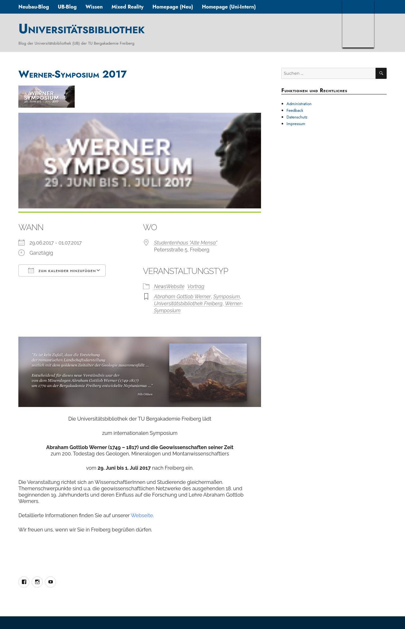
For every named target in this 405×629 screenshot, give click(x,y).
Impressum (296, 124)
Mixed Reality (128, 6)
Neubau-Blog (33, 6)
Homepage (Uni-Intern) (229, 6)
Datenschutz (297, 117)
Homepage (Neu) (173, 6)
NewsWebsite (169, 286)
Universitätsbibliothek (81, 28)
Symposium (226, 297)
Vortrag (195, 286)
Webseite (142, 515)
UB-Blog (67, 6)
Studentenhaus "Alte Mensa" (185, 243)
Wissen (94, 6)
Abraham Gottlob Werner (182, 297)
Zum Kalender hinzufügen (62, 270)
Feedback (295, 110)
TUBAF (358, 24)
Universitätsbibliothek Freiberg (188, 304)
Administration (299, 104)
